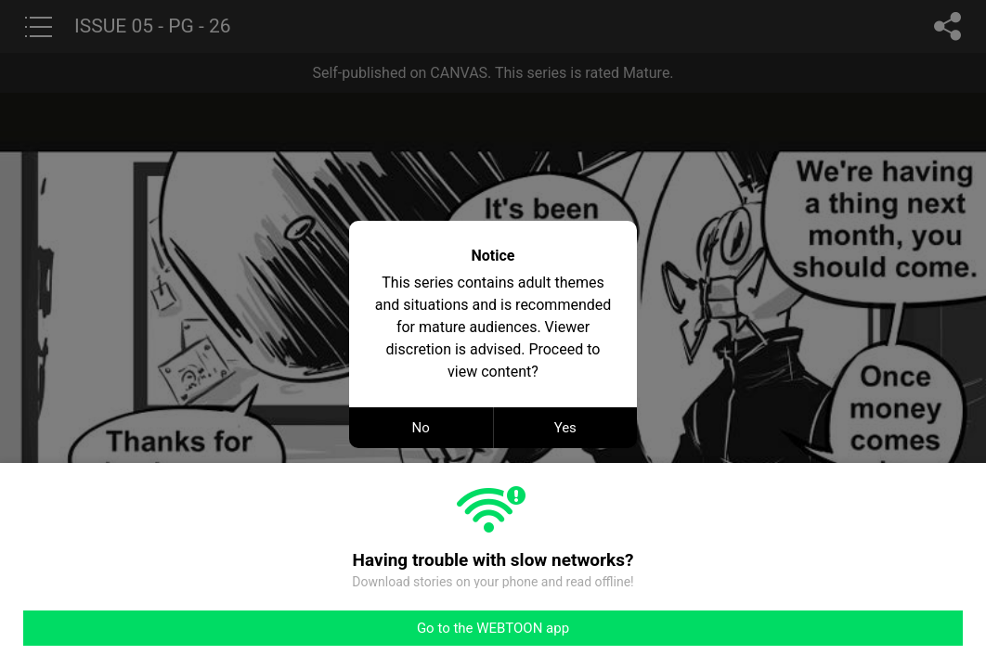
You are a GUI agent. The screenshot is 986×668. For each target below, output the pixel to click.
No (421, 427)
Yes (565, 427)
